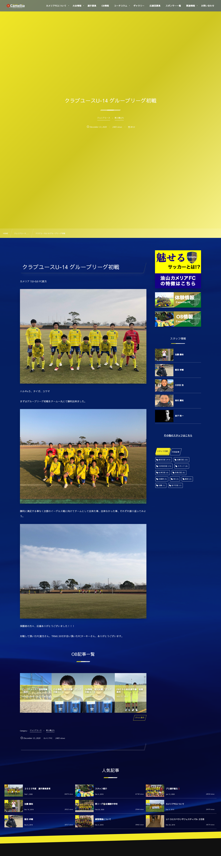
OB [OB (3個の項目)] (175, 479)
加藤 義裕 (179, 354)
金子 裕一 (179, 415)
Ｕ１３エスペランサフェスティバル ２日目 (185, 819)
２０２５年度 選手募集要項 (37, 788)
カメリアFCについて (175, 804)
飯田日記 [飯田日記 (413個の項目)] (165, 459)
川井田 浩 (179, 385)
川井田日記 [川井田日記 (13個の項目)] (165, 466)
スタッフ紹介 (101, 788)
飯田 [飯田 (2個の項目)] (188, 479)
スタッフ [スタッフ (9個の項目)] (183, 466)
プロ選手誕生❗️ (173, 788)
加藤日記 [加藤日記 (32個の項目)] (182, 459)
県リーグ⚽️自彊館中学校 (106, 804)
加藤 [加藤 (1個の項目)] (162, 485)
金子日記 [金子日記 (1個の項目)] (176, 485)
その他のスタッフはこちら (178, 435)
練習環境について (103, 819)
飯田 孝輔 (179, 369)
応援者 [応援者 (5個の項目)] (163, 479)
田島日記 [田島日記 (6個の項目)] (180, 472)
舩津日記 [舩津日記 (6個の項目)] (164, 472)
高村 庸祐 (179, 400)
